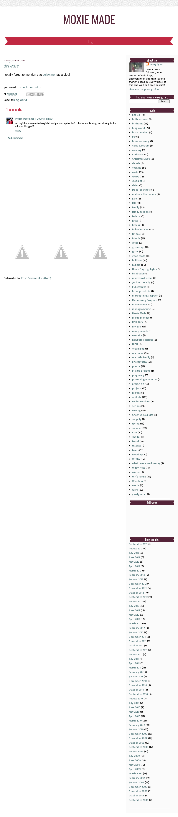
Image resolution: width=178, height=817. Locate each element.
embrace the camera (144, 194)
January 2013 (136, 579)
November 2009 (138, 738)
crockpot (137, 180)
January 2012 (136, 632)
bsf (134, 136)
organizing (138, 348)
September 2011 (138, 649)
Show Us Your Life (142, 414)
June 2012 (134, 610)
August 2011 (135, 654)
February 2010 (137, 725)
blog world (20, 100)
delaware (49, 74)
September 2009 (138, 746)
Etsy (134, 198)
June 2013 (134, 557)
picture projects (141, 370)
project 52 (138, 383)
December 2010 (138, 680)
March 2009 (135, 773)
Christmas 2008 (141, 158)
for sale (136, 233)
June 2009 (135, 760)
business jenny (140, 141)
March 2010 (135, 720)
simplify (136, 419)
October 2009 (136, 742)
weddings (138, 454)
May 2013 (134, 561)
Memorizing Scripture (144, 300)
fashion (136, 216)
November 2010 (138, 685)
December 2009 (138, 733)
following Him (140, 229)
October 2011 (136, 645)
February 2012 (137, 627)
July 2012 (134, 605)
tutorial (136, 445)
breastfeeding (140, 132)
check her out (28, 87)
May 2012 (134, 614)
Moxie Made (139, 313)
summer (137, 427)
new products (140, 330)
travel (135, 441)
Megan (18, 118)
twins (135, 450)
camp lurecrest (140, 145)
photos (136, 366)
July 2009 (134, 755)
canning (136, 149)
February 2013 (137, 574)
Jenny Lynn (155, 64)
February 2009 (137, 777)
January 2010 (136, 729)
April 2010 (134, 716)
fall (134, 202)
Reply (18, 130)
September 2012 (138, 596)
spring (135, 423)
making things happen (145, 295)
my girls (136, 326)
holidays (137, 260)
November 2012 (138, 588)
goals (135, 251)
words (135, 485)
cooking (136, 167)
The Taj (136, 436)
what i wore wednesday (146, 463)
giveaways (138, 246)
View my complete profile (144, 89)
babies (136, 114)
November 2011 (137, 641)
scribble (136, 397)
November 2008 (138, 791)
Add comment (15, 137)
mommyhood (140, 304)
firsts (135, 220)
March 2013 (135, 570)
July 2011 (134, 658)
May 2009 (134, 764)
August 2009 (136, 751)
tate (134, 432)
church (136, 163)
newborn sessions (142, 339)
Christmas (138, 154)
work (135, 489)
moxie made (89, 19)
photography (139, 361)
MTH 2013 (137, 322)
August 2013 (136, 548)
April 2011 (134, 663)
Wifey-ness (138, 467)
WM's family (139, 476)
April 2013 (134, 566)
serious (136, 405)
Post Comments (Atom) (36, 278)
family (135, 207)
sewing (136, 410)
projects (136, 388)
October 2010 (136, 689)
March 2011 (135, 667)
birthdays (137, 123)
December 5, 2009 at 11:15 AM (38, 118)
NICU (135, 344)
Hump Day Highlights (144, 269)
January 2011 (136, 676)
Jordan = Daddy (141, 282)
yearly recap (139, 494)
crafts (135, 172)
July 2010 (134, 702)
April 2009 (135, 768)
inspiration (138, 273)
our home (138, 353)
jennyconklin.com (142, 277)
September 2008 (138, 799)
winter (136, 472)
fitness (136, 224)
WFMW (136, 458)
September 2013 (138, 544)
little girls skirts (141, 291)
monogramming (141, 308)
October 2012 (136, 592)
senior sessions (141, 401)
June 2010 (134, 707)
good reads (138, 255)
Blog (89, 41)
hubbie (136, 264)
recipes (136, 392)
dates (135, 185)
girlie (135, 242)
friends (136, 238)
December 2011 (137, 636)
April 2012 (134, 618)
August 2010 (136, 698)
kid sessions (139, 286)
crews (135, 176)
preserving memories (144, 379)
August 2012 (136, 601)
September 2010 (138, 694)
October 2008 (136, 795)
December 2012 (137, 583)
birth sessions (140, 119)
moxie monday (140, 317)
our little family (141, 357)
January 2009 (136, 782)
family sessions (141, 211)
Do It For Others (141, 189)
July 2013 (134, 552)
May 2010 (134, 711)
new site (137, 335)
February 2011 (136, 671)
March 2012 (135, 623)
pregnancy (138, 375)
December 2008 (138, 786)
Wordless (137, 480)
